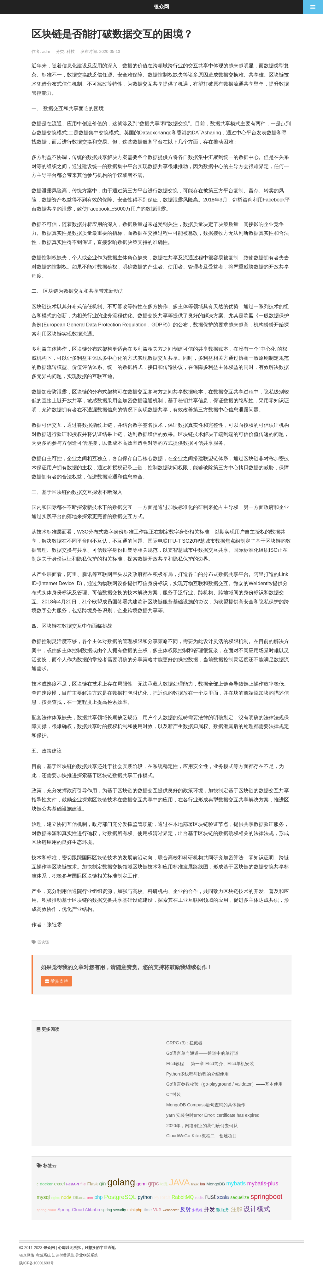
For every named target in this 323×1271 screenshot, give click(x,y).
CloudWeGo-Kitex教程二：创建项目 (201, 1135)
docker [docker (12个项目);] (46, 1184)
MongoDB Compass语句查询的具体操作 (205, 1104)
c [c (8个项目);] (37, 1184)
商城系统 (43, 1255)
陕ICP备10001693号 (36, 1263)
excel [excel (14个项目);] (59, 1183)
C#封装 (173, 1094)
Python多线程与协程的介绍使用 (197, 1073)
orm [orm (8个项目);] (90, 1198)
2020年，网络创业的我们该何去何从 (202, 1125)
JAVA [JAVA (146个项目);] (179, 1182)
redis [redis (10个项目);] (199, 1197)
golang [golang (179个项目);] (121, 1182)
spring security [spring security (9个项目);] (114, 1210)
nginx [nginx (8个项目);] (55, 1198)
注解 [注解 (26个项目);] (236, 1209)
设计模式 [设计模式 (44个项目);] (257, 1208)
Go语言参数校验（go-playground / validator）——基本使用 (224, 1084)
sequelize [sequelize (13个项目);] (239, 1197)
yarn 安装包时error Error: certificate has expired (213, 1115)
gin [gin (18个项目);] (102, 1183)
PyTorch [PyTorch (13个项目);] (162, 1197)
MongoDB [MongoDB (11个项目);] (216, 1184)
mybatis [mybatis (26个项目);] (236, 1183)
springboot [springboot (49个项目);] (266, 1196)
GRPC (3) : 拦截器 (184, 1042)
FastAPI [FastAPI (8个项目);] (72, 1184)
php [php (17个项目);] (98, 1197)
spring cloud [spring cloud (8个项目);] (46, 1210)
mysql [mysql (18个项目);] (43, 1197)
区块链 (43, 942)
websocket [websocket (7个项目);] (171, 1210)
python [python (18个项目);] (145, 1197)
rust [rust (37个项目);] (210, 1196)
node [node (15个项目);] (66, 1197)
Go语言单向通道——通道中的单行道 (202, 1053)
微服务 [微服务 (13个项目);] (222, 1209)
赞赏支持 (56, 981)
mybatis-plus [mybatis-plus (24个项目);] (262, 1183)
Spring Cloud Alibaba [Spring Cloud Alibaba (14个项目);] (78, 1209)
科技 (71, 51)
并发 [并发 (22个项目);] (209, 1209)
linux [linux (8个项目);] (194, 1184)
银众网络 (26, 1255)
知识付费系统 (63, 1255)
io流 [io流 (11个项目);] (163, 1184)
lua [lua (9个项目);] (202, 1184)
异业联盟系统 (86, 1255)
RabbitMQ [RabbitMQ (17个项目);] (183, 1197)
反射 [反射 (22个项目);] (185, 1209)
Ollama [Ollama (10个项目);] (79, 1197)
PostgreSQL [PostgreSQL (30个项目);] (120, 1197)
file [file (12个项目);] (83, 1184)
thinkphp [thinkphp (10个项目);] (135, 1210)
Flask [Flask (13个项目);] (92, 1183)
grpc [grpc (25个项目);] (153, 1183)
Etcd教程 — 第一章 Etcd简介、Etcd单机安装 (210, 1063)
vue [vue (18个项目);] (157, 1209)
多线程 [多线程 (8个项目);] (197, 1210)
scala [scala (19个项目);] (223, 1197)
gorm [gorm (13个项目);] (142, 1183)
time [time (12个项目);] (148, 1209)
